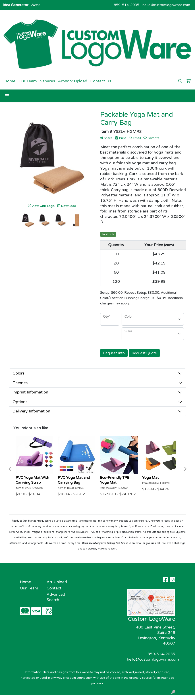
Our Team (28, 81)
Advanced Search (56, 597)
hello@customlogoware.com (166, 5)
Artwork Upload (72, 81)
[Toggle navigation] (7, 94)
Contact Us (100, 81)
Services (47, 81)
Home (9, 81)
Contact (54, 588)
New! (35, 5)
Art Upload (57, 582)
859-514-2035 (126, 5)
